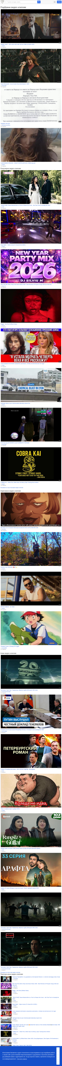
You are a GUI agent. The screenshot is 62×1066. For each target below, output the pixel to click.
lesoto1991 (4, 85)
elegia (3, 365)
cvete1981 (16, 978)
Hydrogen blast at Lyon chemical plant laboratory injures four (15, 403)
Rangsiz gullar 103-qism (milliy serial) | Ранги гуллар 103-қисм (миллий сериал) (20, 848)
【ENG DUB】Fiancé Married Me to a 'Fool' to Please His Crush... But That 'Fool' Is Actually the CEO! (25, 205)
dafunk (3, 404)
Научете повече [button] (22, 1059)
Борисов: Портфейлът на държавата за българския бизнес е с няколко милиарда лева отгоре (36, 977)
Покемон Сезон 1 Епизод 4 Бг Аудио (10, 646)
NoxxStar (4, 529)
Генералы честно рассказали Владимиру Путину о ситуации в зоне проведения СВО (22, 729)
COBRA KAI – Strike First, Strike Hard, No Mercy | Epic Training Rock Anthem (19, 482)
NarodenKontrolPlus (6, 125)
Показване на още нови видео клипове (10, 972)
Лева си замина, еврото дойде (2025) (10, 808)
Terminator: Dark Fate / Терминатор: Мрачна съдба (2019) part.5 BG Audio (19, 967)
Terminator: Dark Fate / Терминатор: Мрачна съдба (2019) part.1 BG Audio (19, 690)
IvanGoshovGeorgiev (6, 691)
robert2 (3, 568)
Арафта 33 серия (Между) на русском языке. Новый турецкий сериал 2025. (20, 888)
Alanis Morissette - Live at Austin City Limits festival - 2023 (15, 84)
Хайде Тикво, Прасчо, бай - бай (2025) (22, 1045)
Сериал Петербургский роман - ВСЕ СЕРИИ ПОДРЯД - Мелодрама (18, 769)
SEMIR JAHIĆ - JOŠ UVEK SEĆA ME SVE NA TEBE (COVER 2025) (17, 44)
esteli (3, 206)
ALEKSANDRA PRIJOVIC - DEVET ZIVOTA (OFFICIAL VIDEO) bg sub (18, 163)
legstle (3, 484)
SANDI (3, 45)
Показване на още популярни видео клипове (11, 487)
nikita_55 (4, 286)
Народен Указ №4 (5, 123)
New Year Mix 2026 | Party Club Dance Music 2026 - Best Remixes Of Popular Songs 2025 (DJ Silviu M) (26, 284)
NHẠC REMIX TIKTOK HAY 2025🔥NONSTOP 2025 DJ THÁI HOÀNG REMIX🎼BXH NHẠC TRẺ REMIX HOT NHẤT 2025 (36, 1025)
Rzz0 (3, 770)
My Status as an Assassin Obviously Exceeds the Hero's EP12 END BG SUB (19, 527)
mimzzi (3, 325)
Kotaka (3, 810)
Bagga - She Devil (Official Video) (9, 324)
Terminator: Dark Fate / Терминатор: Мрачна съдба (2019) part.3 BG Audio (19, 927)
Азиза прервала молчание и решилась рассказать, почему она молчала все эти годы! (22, 363)
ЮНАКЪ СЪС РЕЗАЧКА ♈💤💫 (9, 567)
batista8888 (4, 647)
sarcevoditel (4, 731)
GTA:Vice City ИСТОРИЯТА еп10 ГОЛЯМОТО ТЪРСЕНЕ (15, 442)
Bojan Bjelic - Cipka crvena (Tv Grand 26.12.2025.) (13, 245)
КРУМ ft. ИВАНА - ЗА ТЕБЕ (7, 606)
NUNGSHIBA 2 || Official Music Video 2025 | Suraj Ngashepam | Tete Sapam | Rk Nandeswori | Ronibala (35, 1039)
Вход (59, 2)
